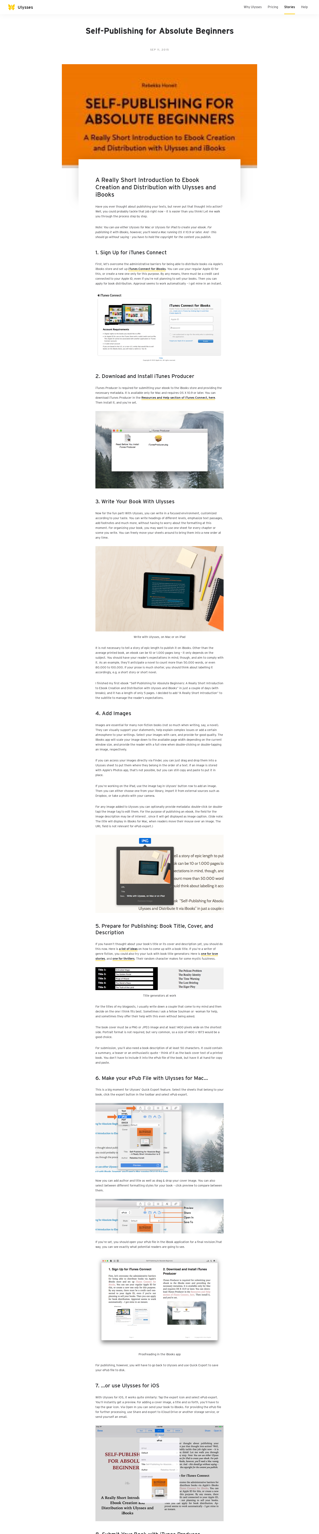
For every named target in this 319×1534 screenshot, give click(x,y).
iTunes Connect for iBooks (147, 269)
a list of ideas (128, 949)
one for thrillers (123, 958)
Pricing (273, 7)
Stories (289, 7)
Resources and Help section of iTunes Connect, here (178, 397)
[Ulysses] (24, 7)
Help (304, 7)
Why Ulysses (253, 7)
